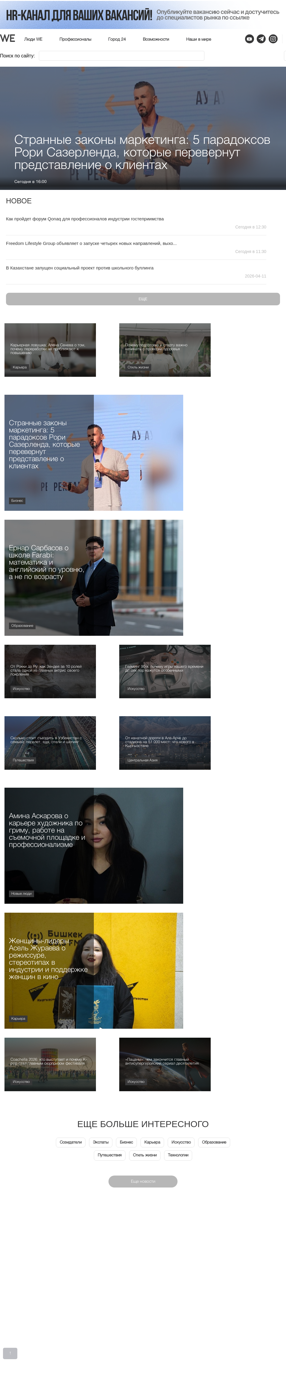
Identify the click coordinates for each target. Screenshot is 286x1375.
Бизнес (17, 501)
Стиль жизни (138, 367)
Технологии (179, 1156)
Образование (22, 626)
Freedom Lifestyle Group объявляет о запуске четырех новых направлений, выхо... (91, 243)
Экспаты (100, 1143)
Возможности (156, 39)
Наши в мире (198, 39)
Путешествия (23, 760)
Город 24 (117, 39)
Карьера (20, 367)
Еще (143, 299)
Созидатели (69, 1143)
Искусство (21, 689)
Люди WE (33, 39)
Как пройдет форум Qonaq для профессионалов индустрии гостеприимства (85, 218)
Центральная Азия (142, 760)
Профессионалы (75, 39)
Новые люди (21, 894)
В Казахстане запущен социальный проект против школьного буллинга (80, 267)
